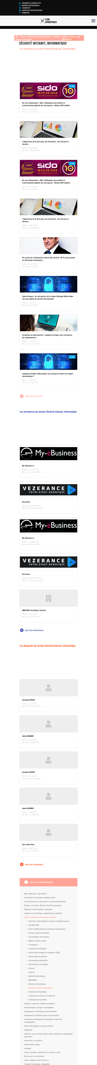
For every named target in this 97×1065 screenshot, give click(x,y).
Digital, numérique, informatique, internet (36, 36)
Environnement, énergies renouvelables (39, 1007)
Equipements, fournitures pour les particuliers (41, 1015)
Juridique (27, 1048)
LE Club (72, 86)
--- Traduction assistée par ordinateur (40, 995)
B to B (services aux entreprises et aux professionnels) (45, 901)
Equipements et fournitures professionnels (40, 1011)
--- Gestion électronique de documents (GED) (43, 952)
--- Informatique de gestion (36, 956)
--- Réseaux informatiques (36, 984)
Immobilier (28, 1030)
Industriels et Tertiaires (33, 1040)
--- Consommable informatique (37, 936)
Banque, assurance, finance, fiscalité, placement (42, 905)
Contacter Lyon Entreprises (30, 10)
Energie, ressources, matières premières (39, 1003)
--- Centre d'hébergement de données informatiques (46, 929)
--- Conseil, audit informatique (37, 933)
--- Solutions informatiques (36, 991)
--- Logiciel (30, 972)
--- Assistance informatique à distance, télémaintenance (47, 921)
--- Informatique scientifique (37, 964)
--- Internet (30, 968)
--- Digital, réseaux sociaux (36, 940)
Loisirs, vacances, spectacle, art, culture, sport (42, 1052)
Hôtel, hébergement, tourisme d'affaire (39, 1026)
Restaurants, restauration (34, 1056)
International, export (32, 1044)
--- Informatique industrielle (37, 960)
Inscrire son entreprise (29, 5)
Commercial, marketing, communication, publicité (43, 913)
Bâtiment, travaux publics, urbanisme (38, 909)
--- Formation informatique (36, 948)
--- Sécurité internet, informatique (39, 987)
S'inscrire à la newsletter (30, 3)
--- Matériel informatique (35, 976)
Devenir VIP (24, 8)
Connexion (24, 12)
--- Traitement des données (36, 999)
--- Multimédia (31, 980)
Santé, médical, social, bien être (36, 1060)
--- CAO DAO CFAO (32, 925)
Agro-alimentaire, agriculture (35, 893)
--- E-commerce (32, 944)
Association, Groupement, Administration (39, 897)
